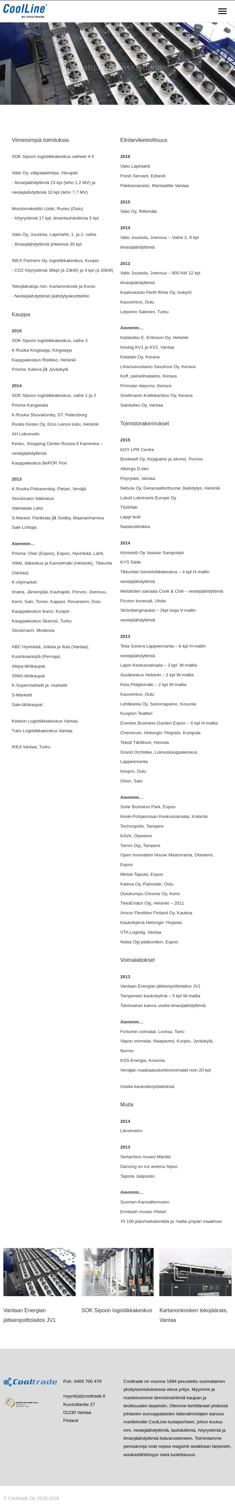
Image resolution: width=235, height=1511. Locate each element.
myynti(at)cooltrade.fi (84, 1396)
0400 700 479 (88, 1381)
